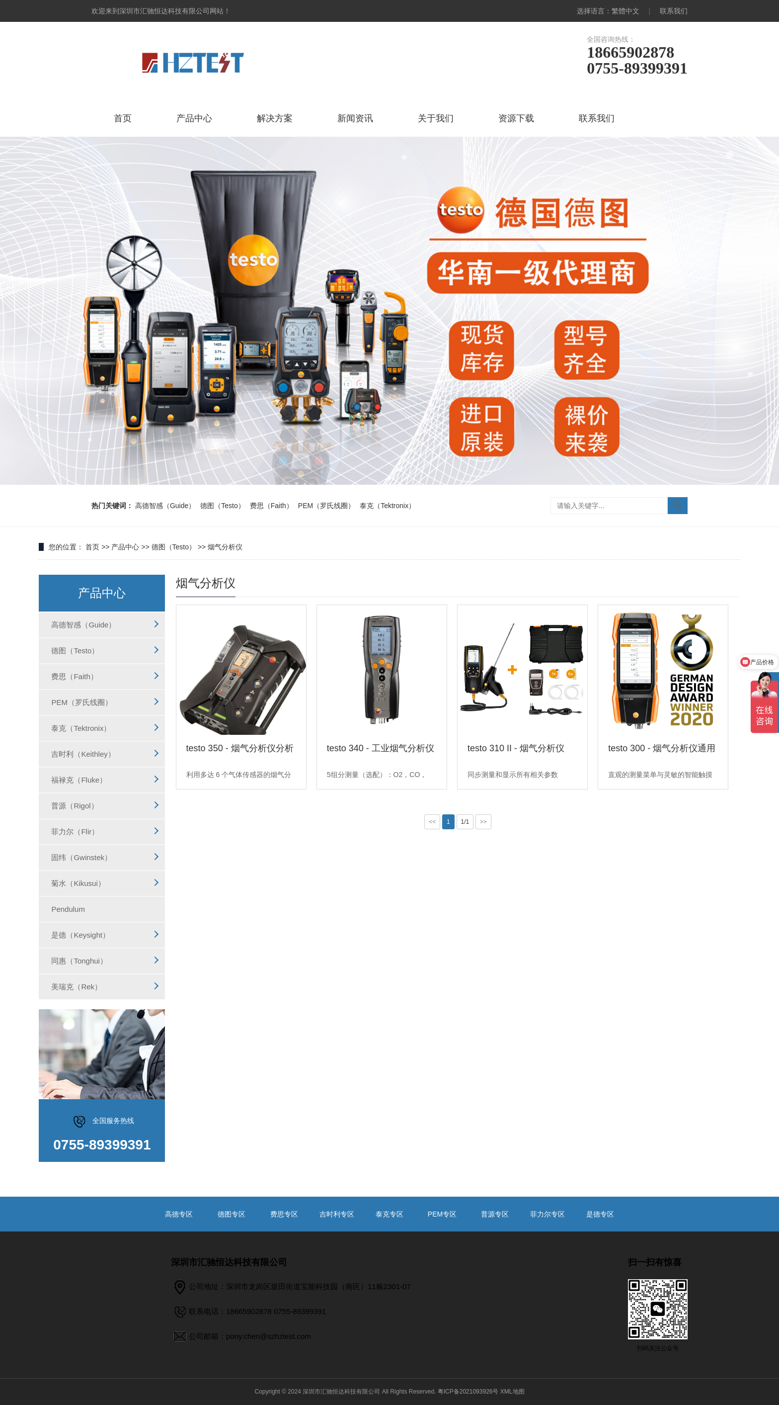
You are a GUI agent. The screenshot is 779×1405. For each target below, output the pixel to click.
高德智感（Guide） (165, 506)
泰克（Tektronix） (387, 506)
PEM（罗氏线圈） (326, 506)
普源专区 (495, 1214)
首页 (123, 118)
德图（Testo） (222, 506)
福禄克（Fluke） (79, 780)
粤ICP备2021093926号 (468, 1391)
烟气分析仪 (225, 547)
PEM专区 (442, 1214)
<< (432, 821)
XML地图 (512, 1391)
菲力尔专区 (547, 1214)
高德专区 (179, 1214)
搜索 (678, 505)
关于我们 (436, 118)
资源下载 (516, 118)
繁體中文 (625, 11)
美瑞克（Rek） (76, 986)
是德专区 (600, 1214)
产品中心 (194, 118)
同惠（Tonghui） (79, 961)
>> (483, 821)
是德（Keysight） (80, 935)
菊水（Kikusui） (78, 883)
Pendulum (68, 909)
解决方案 (275, 118)
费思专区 (284, 1214)
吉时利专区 (336, 1214)
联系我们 (674, 11)
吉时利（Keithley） (83, 754)
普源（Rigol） (74, 805)
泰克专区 (389, 1214)
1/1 (465, 821)
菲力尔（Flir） (75, 831)
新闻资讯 (355, 118)
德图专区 (231, 1214)
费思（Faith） (271, 506)
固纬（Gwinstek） (81, 857)
